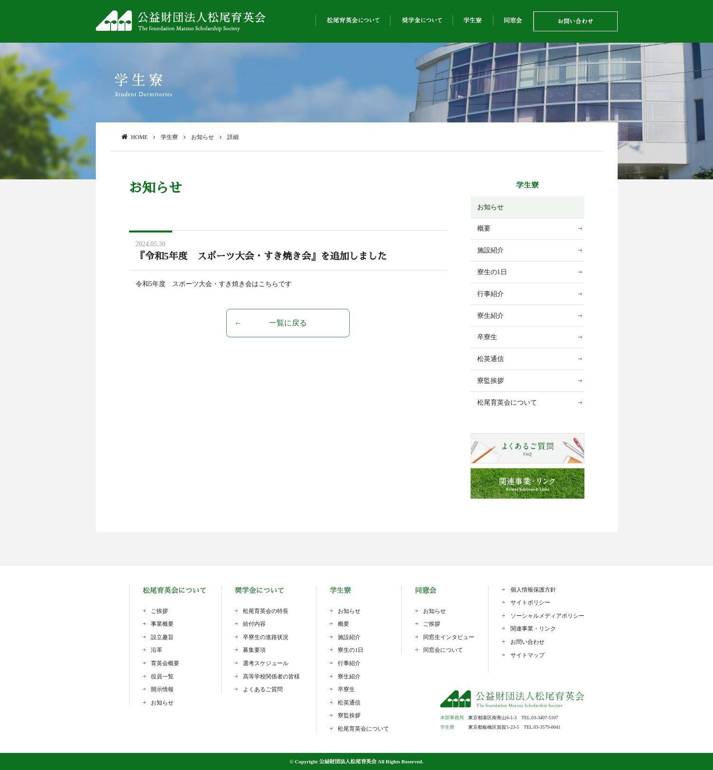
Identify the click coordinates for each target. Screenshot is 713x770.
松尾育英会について (507, 402)
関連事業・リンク (533, 628)
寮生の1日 (492, 272)
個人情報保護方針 (533, 589)
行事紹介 (490, 293)
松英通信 (490, 358)
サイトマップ (527, 655)
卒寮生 (487, 337)
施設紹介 (490, 250)
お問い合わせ (527, 642)
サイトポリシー (530, 602)
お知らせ (490, 207)
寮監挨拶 (490, 380)
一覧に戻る (288, 323)
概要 (484, 228)
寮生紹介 (490, 315)
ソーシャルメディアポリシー (547, 615)
